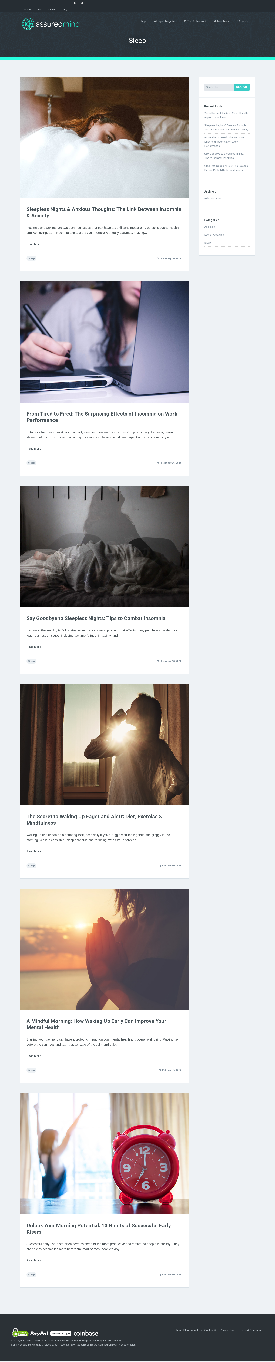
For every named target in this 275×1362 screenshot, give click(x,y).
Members (221, 21)
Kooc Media (47, 1341)
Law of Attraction (214, 234)
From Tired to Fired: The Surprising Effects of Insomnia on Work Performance (103, 417)
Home (27, 9)
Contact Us (210, 1331)
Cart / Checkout (195, 21)
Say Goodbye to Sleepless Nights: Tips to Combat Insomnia (96, 619)
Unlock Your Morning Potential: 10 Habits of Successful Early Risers (99, 1230)
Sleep (31, 258)
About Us (196, 1331)
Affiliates (243, 21)
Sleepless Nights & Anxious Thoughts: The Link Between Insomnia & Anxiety (93, 213)
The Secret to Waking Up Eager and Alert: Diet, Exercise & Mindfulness (94, 821)
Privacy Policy (228, 1331)
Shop (39, 9)
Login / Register (165, 21)
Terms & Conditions (250, 1331)
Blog (65, 9)
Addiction (209, 226)
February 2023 (212, 198)
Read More (34, 244)
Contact (52, 9)
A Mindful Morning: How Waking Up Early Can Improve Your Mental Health (97, 1025)
